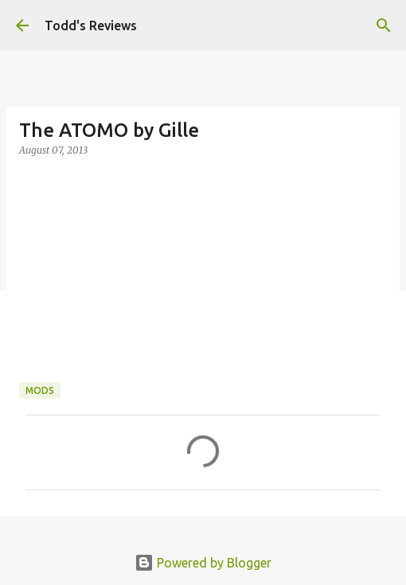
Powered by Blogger (203, 563)
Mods (39, 390)
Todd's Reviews (91, 25)
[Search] (383, 25)
